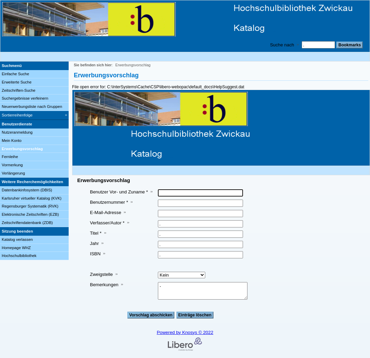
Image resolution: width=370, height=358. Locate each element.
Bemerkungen (104, 284)
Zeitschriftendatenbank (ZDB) (27, 223)
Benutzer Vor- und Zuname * (119, 191)
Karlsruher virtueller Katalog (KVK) (31, 198)
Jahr (94, 243)
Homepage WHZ (16, 248)
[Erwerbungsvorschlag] (34, 149)
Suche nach (282, 44)
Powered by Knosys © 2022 (185, 332)
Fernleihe (10, 157)
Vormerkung (12, 165)
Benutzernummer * (109, 202)
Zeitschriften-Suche (18, 90)
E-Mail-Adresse (105, 212)
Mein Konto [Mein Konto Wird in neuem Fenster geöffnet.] (12, 140)
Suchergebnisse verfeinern (25, 98)
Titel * (96, 233)
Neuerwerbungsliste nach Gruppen (32, 106)
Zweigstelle (101, 274)
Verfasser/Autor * (107, 222)
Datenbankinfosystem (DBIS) (27, 190)
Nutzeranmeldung (17, 132)
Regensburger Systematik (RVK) (30, 206)
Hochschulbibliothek (19, 256)
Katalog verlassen (17, 239)
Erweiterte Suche (17, 82)
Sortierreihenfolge (17, 115)
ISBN (95, 253)
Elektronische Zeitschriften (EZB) (30, 214)
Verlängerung (13, 173)
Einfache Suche (15, 74)
